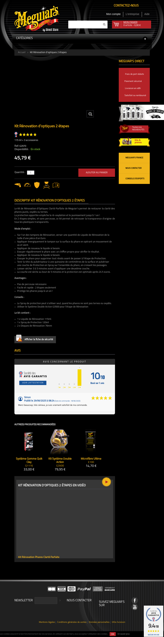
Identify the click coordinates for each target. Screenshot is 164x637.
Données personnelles (99, 622)
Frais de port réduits (134, 74)
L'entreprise (132, 14)
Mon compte (113, 14)
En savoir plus (124, 634)
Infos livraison (118, 622)
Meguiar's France (134, 158)
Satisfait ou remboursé (135, 95)
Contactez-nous (126, 5)
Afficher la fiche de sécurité (34, 338)
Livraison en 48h (133, 88)
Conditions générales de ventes (72, 622)
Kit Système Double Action (60, 461)
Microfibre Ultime (91, 459)
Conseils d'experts (134, 179)
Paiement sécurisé (133, 81)
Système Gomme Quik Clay (29, 461)
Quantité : (20, 172)
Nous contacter (133, 168)
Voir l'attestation (32, 383)
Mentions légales (47, 622)
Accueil (21, 52)
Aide (147, 14)
